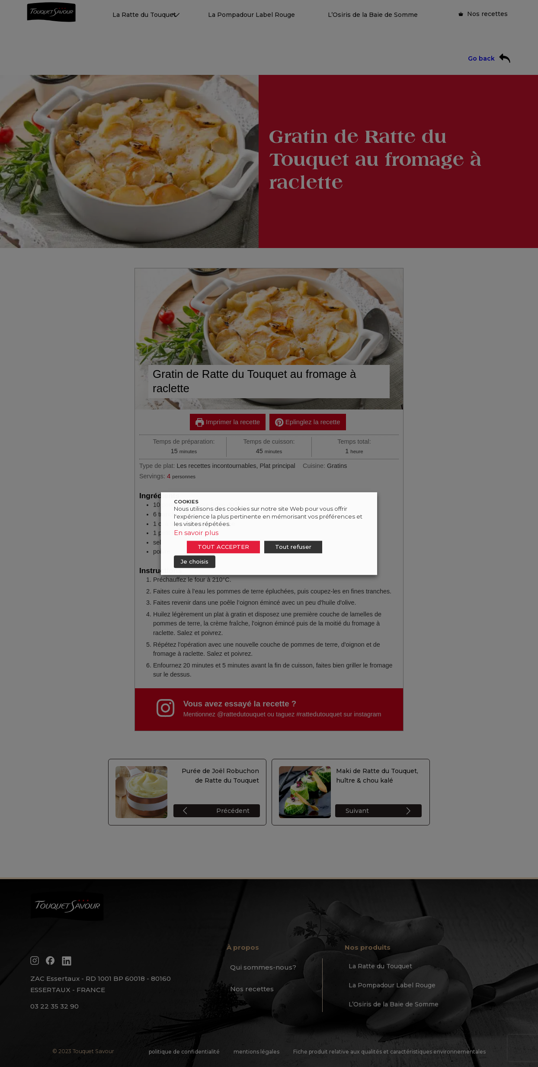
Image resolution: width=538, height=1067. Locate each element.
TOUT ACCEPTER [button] (223, 546)
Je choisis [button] (194, 561)
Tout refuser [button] (293, 546)
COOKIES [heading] (186, 502)
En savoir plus (196, 533)
